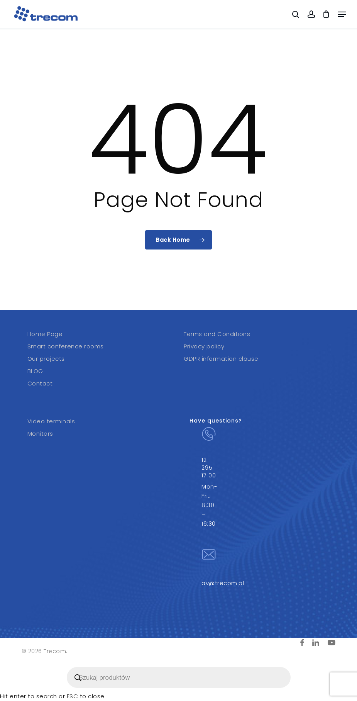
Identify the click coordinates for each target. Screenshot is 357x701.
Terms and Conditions (217, 334)
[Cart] (326, 14)
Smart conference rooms (65, 346)
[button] (342, 14)
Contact (40, 383)
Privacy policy (204, 346)
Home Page (45, 334)
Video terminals (51, 421)
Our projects (46, 359)
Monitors (40, 433)
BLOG (35, 371)
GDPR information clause (221, 359)
